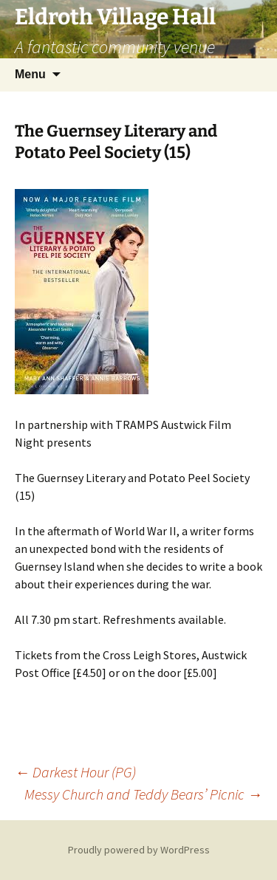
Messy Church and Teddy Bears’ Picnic (143, 794)
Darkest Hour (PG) (75, 772)
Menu (30, 74)
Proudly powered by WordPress (139, 849)
